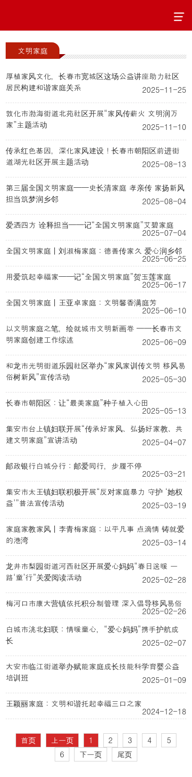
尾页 (124, 754)
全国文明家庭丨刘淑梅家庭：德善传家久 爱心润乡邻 (94, 250)
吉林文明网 (41, 15)
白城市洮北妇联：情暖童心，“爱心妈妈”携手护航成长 (92, 635)
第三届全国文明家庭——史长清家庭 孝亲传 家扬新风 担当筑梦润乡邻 (95, 193)
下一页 (90, 754)
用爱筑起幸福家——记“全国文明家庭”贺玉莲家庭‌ (88, 276)
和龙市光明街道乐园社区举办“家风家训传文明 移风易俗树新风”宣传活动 (95, 371)
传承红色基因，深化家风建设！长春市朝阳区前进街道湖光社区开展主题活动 (92, 156)
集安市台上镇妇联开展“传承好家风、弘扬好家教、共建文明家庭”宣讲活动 (94, 434)
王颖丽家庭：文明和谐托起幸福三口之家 (74, 703)
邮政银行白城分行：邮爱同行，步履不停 (74, 465)
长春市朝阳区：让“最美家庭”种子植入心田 (77, 402)
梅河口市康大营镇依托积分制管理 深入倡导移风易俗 (94, 603)
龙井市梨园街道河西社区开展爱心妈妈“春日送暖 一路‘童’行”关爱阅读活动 (92, 572)
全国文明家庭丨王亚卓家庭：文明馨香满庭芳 (81, 302)
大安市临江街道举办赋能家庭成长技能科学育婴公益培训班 (92, 672)
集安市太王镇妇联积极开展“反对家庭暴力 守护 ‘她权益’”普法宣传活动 (94, 497)
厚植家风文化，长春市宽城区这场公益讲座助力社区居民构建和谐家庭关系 (92, 82)
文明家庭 (32, 50)
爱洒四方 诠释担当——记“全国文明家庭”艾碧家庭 (90, 224)
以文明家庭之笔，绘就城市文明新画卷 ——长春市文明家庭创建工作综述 (94, 334)
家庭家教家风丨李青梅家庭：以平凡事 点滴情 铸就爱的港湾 (95, 534)
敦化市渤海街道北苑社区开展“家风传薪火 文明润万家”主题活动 (92, 119)
